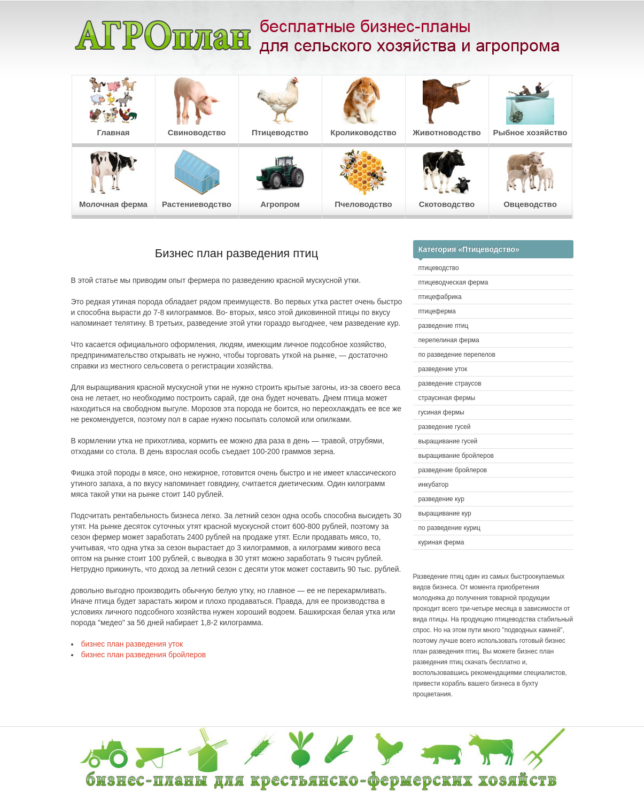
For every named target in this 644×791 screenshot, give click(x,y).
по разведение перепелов (456, 354)
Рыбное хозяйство (530, 106)
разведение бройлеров (452, 470)
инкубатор (433, 484)
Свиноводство (197, 106)
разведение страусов (450, 383)
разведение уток (443, 369)
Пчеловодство (363, 178)
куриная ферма (441, 542)
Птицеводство (280, 106)
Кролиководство (363, 106)
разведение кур (441, 499)
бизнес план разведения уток (132, 644)
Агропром (280, 178)
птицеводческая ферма (453, 282)
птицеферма (437, 311)
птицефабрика (440, 297)
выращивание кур (444, 513)
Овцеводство (530, 178)
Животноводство (446, 106)
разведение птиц (443, 325)
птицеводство (438, 268)
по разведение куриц (449, 528)
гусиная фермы (441, 412)
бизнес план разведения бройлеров (143, 654)
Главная (113, 106)
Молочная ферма (113, 178)
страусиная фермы (447, 398)
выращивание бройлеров (456, 455)
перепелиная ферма (448, 340)
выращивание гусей (448, 441)
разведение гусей (444, 427)
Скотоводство (447, 178)
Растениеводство (196, 178)
